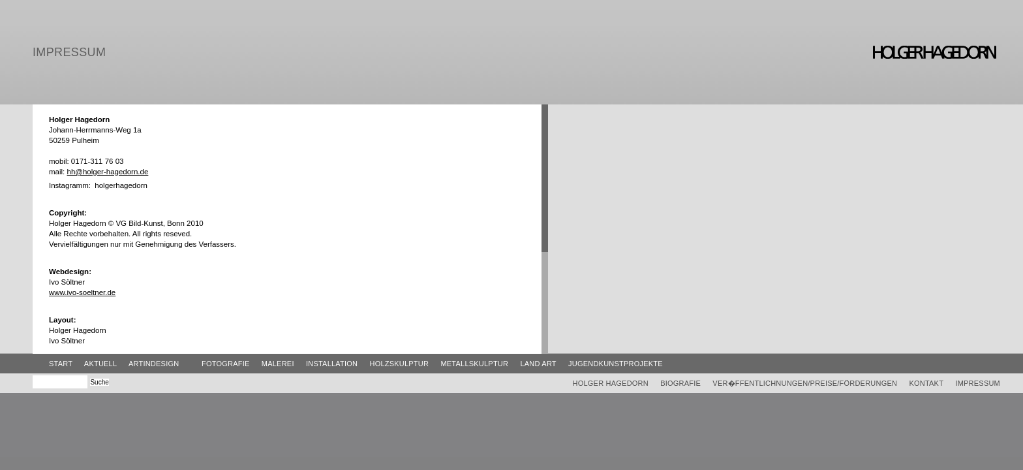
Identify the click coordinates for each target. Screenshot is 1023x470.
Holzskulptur (399, 364)
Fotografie (226, 364)
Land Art (538, 364)
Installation (332, 364)
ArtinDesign (154, 364)
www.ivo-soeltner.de (82, 292)
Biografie (680, 383)
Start (60, 364)
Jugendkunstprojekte (615, 364)
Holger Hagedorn (611, 383)
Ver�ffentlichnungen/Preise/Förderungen (804, 383)
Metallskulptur (474, 364)
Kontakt (926, 383)
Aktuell (100, 364)
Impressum (977, 383)
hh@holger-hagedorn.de (107, 172)
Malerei (278, 364)
